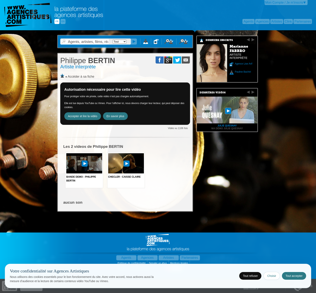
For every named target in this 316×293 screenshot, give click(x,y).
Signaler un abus (158, 263)
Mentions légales (179, 263)
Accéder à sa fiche (81, 76)
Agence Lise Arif (243, 63)
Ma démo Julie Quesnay (227, 128)
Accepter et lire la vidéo (82, 116)
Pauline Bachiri (243, 71)
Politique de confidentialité (131, 263)
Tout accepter (294, 275)
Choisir (271, 275)
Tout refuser (250, 275)
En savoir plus (115, 116)
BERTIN (87, 60)
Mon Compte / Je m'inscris (284, 2)
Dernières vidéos (213, 92)
